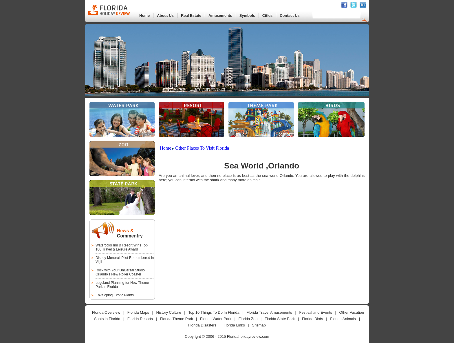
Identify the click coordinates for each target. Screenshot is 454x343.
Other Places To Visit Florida (201, 148)
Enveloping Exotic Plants (115, 295)
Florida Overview (106, 312)
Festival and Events (315, 312)
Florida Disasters (202, 325)
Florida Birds (312, 319)
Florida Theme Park (176, 319)
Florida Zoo (248, 319)
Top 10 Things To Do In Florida (213, 312)
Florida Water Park (215, 319)
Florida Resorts (140, 319)
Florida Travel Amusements (269, 312)
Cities (267, 15)
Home (144, 15)
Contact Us (290, 15)
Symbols (247, 15)
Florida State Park (280, 319)
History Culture (168, 312)
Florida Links (234, 325)
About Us (165, 15)
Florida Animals (343, 319)
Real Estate (191, 15)
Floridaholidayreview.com (248, 336)
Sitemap (259, 325)
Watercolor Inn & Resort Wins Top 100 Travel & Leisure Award (122, 247)
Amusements (220, 15)
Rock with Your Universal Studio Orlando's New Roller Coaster (120, 272)
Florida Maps (138, 312)
